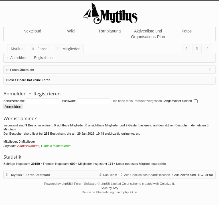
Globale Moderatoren (55, 145)
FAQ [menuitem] (188, 49)
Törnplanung (109, 31)
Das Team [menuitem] (110, 175)
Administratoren (28, 145)
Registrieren (43, 58)
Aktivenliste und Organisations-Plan (148, 34)
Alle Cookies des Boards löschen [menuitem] (147, 175)
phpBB (66, 183)
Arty (115, 188)
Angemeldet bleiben (181, 100)
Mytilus (17, 48)
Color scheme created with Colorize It (148, 183)
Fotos (187, 31)
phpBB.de (130, 192)
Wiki (70, 31)
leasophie (158, 163)
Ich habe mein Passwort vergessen (137, 100)
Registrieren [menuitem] (209, 49)
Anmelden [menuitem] (198, 49)
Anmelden (18, 58)
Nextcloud (32, 31)
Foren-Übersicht (38, 175)
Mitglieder (71, 48)
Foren (43, 48)
